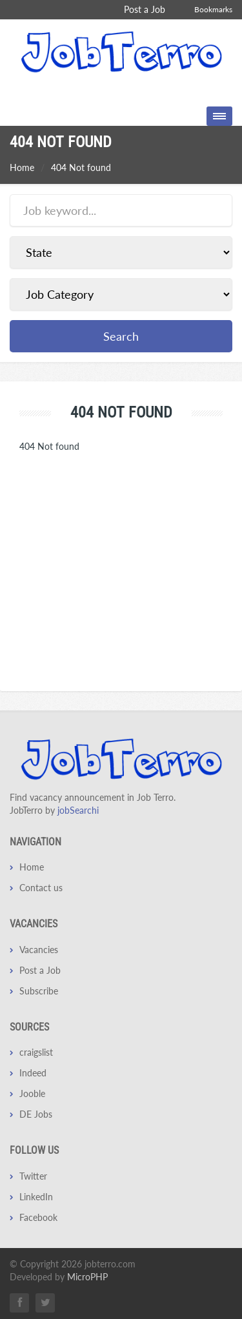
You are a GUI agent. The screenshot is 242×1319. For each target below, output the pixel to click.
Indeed (32, 1072)
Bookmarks (213, 9)
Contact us (41, 887)
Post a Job (144, 9)
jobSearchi (78, 810)
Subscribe (38, 990)
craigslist (36, 1052)
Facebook (38, 1217)
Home (22, 167)
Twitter (33, 1176)
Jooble (32, 1093)
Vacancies (38, 949)
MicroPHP (87, 1276)
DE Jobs (35, 1114)
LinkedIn (36, 1196)
